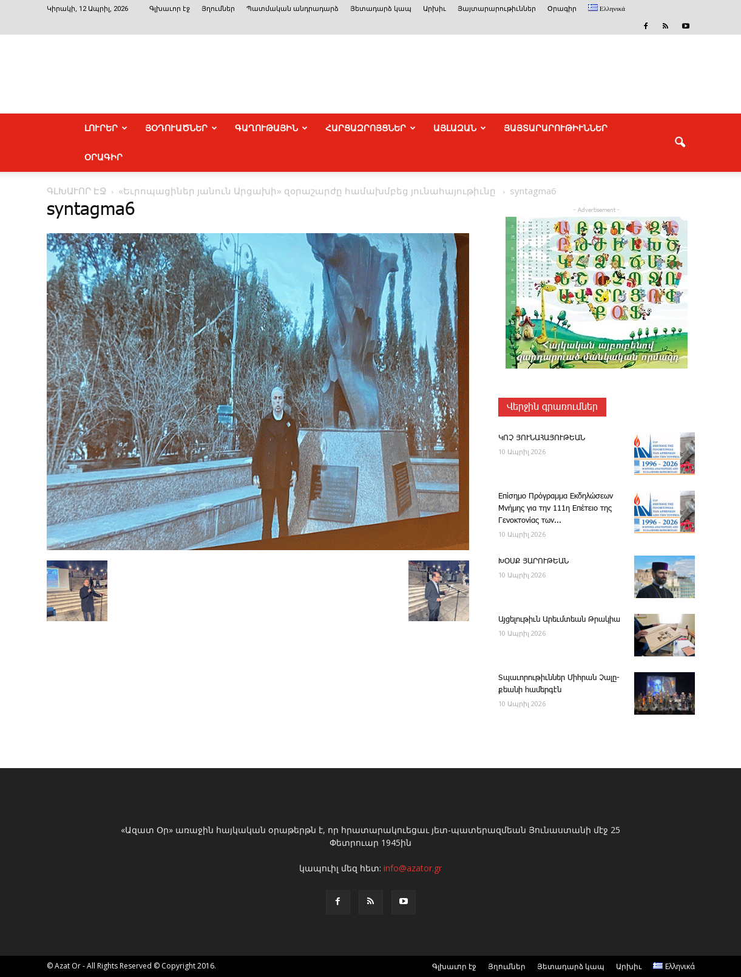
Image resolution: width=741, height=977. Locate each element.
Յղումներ (218, 9)
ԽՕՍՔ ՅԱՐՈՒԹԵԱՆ (533, 561)
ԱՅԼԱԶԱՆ (459, 128)
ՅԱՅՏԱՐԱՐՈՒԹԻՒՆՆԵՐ (555, 128)
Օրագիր (562, 9)
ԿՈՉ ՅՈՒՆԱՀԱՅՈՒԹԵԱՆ (541, 438)
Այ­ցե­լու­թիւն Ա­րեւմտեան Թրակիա (559, 620)
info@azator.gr (413, 868)
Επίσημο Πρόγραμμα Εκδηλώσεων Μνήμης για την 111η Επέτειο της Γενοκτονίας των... (555, 508)
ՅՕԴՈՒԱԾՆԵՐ (181, 128)
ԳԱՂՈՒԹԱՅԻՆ (271, 128)
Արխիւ (434, 9)
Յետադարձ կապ (380, 9)
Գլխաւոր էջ (169, 9)
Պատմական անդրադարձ (292, 9)
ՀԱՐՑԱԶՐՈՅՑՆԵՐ (370, 128)
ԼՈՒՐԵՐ (105, 128)
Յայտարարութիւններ (497, 9)
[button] (680, 142)
